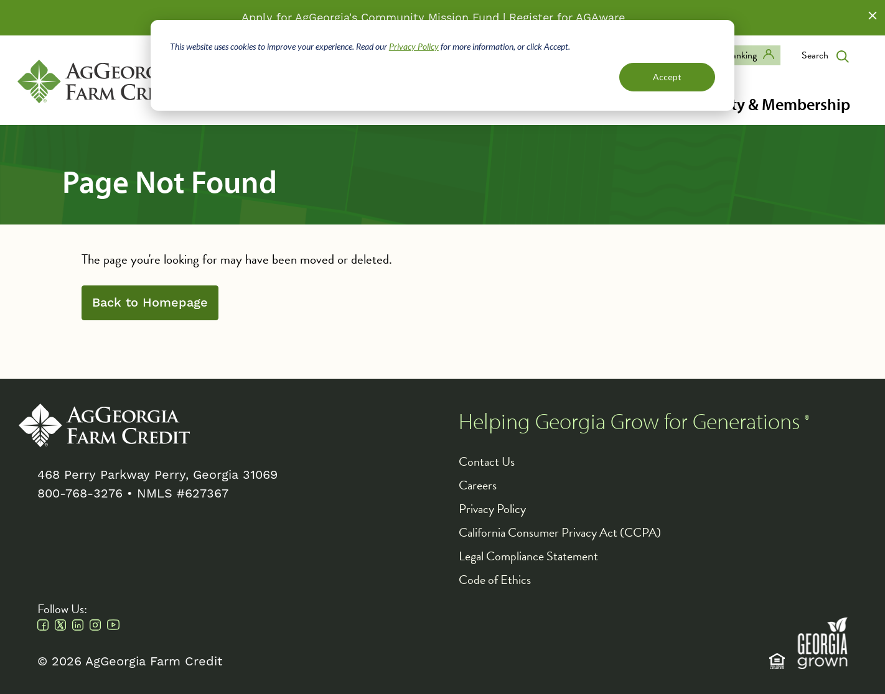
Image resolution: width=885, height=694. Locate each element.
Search (815, 55)
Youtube (113, 625)
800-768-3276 (80, 494)
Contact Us (487, 461)
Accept (667, 77)
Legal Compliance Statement (528, 556)
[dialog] (442, 65)
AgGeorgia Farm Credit (104, 425)
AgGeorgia (103, 81)
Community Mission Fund (430, 18)
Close (872, 15)
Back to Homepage (150, 303)
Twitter (60, 625)
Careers (478, 485)
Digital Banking (727, 55)
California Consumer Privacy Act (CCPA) (560, 532)
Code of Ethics (495, 579)
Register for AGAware (567, 18)
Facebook (43, 625)
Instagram (95, 625)
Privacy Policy (414, 46)
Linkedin (77, 625)
